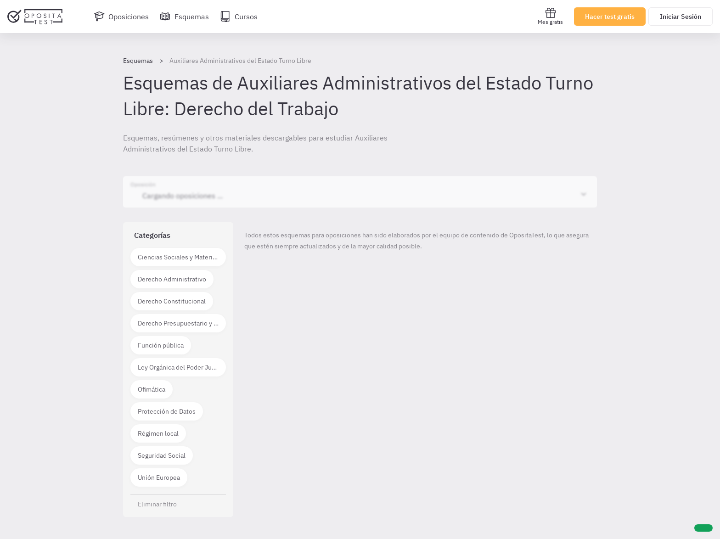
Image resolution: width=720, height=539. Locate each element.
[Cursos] (238, 17)
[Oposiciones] (121, 17)
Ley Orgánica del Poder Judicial (182, 367)
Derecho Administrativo (172, 279)
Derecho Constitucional (172, 301)
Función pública (161, 345)
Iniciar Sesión (680, 16)
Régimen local (158, 433)
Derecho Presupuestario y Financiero (182, 323)
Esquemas (138, 60)
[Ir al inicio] (34, 16)
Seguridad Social (162, 455)
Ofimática (151, 389)
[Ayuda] (703, 528)
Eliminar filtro (157, 504)
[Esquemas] (184, 17)
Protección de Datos (167, 411)
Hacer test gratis (610, 16)
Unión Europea (159, 477)
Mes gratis (550, 16)
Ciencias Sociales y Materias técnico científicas (182, 257)
